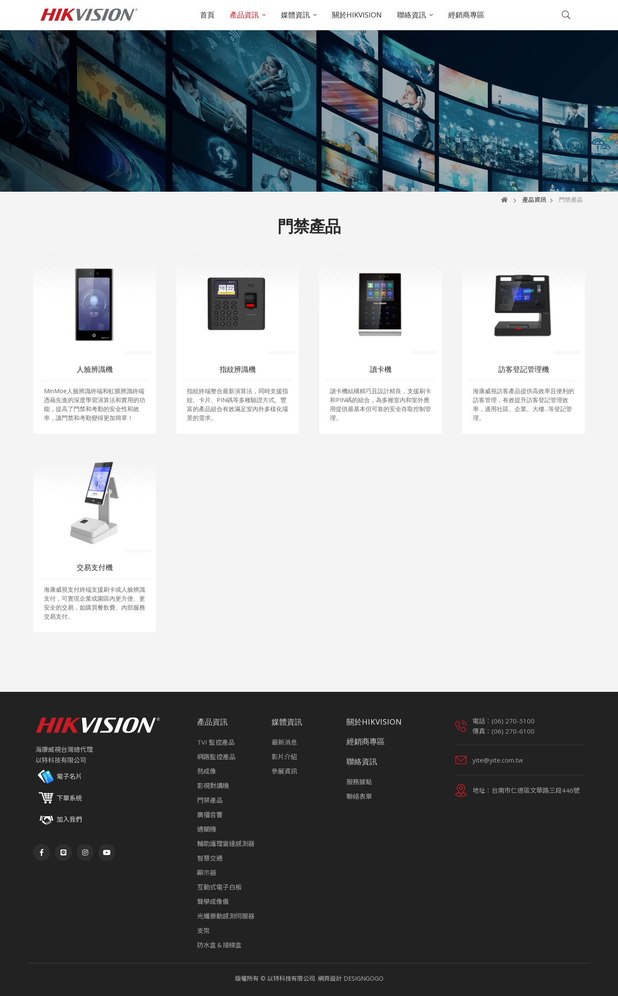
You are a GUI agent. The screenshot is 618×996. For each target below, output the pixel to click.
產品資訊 (244, 15)
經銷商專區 (466, 15)
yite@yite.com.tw (497, 760)
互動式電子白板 (219, 887)
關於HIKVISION (357, 15)
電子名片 (58, 777)
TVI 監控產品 (216, 742)
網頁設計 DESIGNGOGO (350, 978)
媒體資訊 (295, 15)
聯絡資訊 (411, 15)
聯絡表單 (359, 796)
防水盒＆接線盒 (219, 945)
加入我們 (69, 819)
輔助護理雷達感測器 (226, 843)
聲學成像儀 (213, 901)
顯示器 (206, 872)
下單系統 (58, 798)
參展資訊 (284, 771)
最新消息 (284, 742)
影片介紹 (284, 756)
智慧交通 (210, 858)
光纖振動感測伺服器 (226, 916)
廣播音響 (210, 814)
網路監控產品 (216, 756)
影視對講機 (213, 785)
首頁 (207, 15)
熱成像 (206, 771)
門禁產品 (210, 800)
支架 (203, 930)
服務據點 (359, 781)
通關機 (206, 829)
